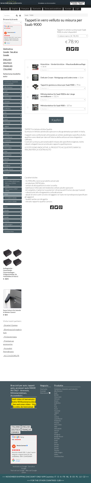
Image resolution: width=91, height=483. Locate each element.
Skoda (6, 210)
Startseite (37, 8)
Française (25, 8)
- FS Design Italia (10, 337)
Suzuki (6, 217)
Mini (5, 151)
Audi (5, 91)
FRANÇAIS (26, 429)
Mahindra (7, 141)
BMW (6, 94)
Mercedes (8, 148)
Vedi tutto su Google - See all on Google (24, 467)
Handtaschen (9, 231)
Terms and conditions (53, 8)
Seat (5, 207)
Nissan (6, 158)
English (15, 8)
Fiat (5, 116)
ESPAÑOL (15, 432)
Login (77, 8)
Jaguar (6, 126)
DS (5, 112)
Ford (6, 119)
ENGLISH (26, 427)
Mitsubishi (7, 155)
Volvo (6, 228)
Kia (5, 130)
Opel (6, 162)
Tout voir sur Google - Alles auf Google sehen (23, 471)
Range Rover (8, 169)
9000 (31, 15)
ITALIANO (15, 427)
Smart (6, 214)
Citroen (7, 101)
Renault (7, 173)
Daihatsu (7, 108)
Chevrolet (7, 98)
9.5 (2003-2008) (10, 201)
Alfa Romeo (8, 87)
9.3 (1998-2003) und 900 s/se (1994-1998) (12, 183)
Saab (26, 15)
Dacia (6, 105)
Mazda (6, 144)
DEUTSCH (15, 429)
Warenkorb (45, 393)
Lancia (6, 133)
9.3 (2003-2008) (10, 198)
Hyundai (7, 123)
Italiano (5, 8)
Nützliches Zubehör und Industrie (11, 83)
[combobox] (72, 35)
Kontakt (68, 8)
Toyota (6, 221)
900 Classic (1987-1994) (11, 190)
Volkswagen (8, 224)
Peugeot (7, 165)
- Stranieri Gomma (10, 325)
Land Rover (8, 137)
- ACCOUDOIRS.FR (11, 355)
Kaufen (56, 120)
